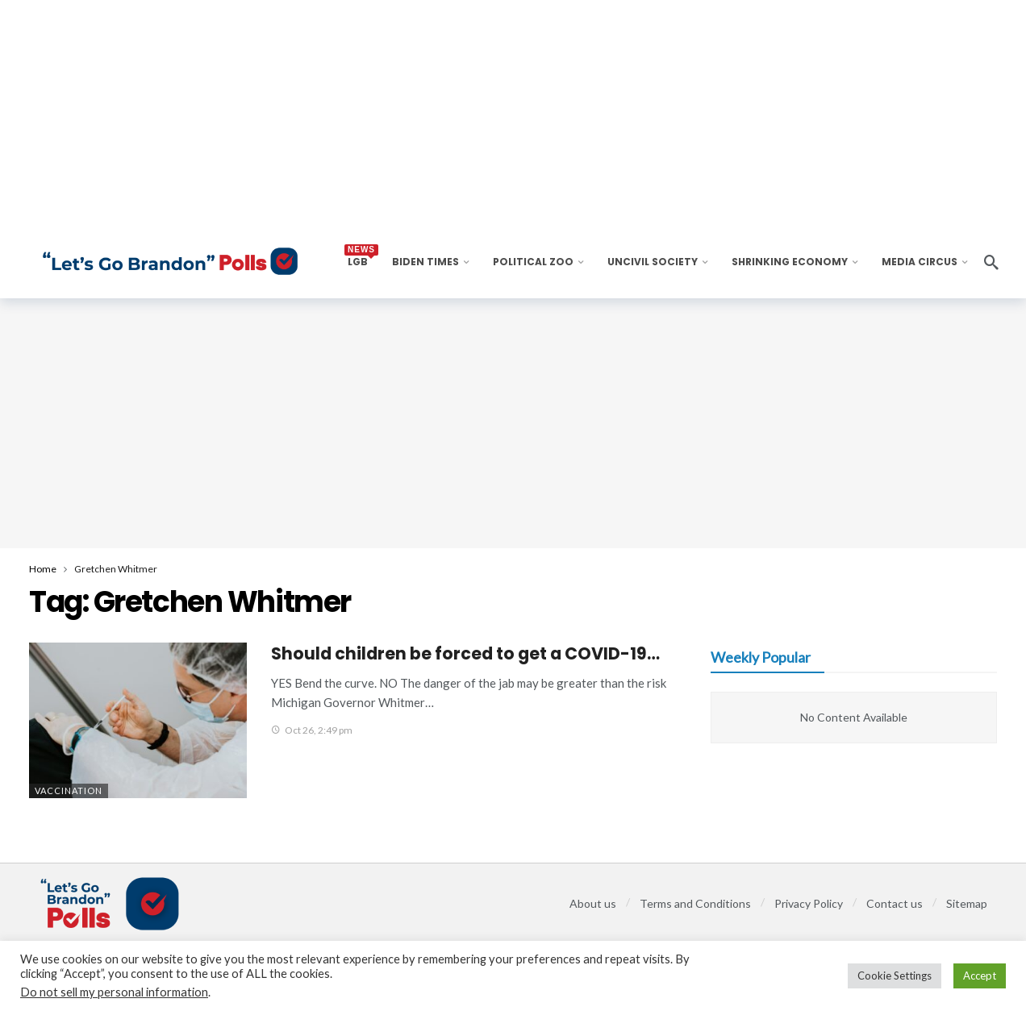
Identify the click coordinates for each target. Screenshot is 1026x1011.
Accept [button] (979, 975)
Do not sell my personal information (114, 992)
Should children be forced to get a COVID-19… (465, 653)
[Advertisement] (513, 423)
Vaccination (68, 790)
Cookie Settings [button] (894, 975)
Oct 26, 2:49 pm (311, 730)
